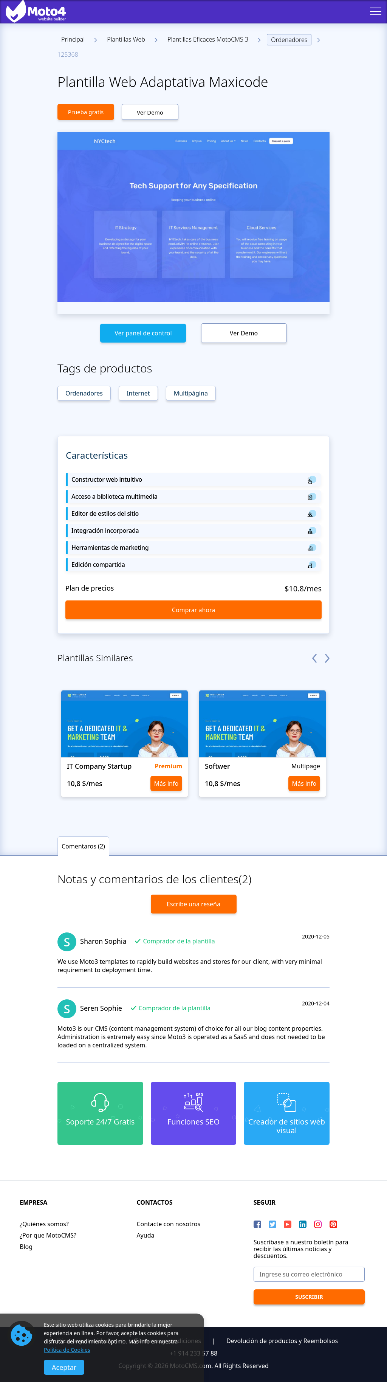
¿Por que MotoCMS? (48, 1235)
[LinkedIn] (303, 1224)
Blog (26, 1246)
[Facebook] (257, 1224)
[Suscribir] (309, 1296)
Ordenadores (289, 40)
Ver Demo (150, 112)
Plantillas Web (126, 39)
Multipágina (191, 393)
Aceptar (64, 1367)
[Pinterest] (333, 1224)
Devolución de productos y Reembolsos (282, 1341)
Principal (73, 39)
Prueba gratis (86, 112)
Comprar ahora (193, 610)
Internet (138, 393)
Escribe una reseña (193, 904)
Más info (166, 783)
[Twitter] (272, 1224)
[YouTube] (287, 1224)
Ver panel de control (143, 333)
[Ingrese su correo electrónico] (309, 1274)
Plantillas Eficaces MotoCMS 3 (207, 39)
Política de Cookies (67, 1349)
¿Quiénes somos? (44, 1224)
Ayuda (145, 1235)
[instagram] (318, 1224)
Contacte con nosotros (168, 1224)
